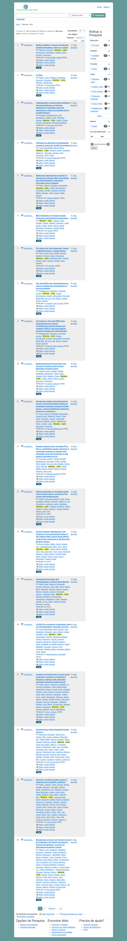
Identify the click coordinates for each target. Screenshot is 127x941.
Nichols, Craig (41, 877)
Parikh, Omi (55, 812)
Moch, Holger (48, 261)
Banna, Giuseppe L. (43, 855)
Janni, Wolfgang (60, 504)
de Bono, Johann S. (62, 760)
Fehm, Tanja (64, 499)
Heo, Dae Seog (47, 552)
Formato (93, 64)
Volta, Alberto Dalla (59, 687)
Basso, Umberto (42, 857)
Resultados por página (72, 32)
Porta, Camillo (60, 461)
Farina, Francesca (43, 639)
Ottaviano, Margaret (57, 78)
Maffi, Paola (43, 584)
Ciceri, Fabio (49, 155)
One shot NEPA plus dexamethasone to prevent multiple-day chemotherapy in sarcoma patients (52, 285)
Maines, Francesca (43, 707)
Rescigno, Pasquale (44, 80)
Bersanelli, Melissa (59, 123)
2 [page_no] (44, 909)
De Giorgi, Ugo (46, 862)
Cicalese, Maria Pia (43, 642)
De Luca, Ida (50, 298)
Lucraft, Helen (60, 554)
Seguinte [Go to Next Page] (52, 909)
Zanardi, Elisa (58, 228)
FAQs (85, 930)
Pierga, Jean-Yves (43, 511)
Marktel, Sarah (55, 150)
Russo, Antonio (42, 301)
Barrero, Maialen (57, 739)
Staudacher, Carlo (53, 599)
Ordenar (70, 38)
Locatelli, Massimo (56, 644)
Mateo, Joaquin (45, 785)
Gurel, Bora (60, 735)
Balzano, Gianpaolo (57, 584)
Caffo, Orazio (54, 193)
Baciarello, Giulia (59, 855)
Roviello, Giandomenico (48, 115)
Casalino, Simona (58, 190)
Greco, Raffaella (42, 644)
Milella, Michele (42, 193)
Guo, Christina (62, 747)
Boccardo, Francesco (44, 228)
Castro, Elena (47, 226)
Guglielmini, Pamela (44, 689)
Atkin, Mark (53, 795)
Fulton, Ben (51, 807)
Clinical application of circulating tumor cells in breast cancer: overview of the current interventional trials (52, 494)
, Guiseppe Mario (49, 258)
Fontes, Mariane (42, 805)
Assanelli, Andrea (63, 649)
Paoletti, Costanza (57, 506)
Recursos (94, 40)
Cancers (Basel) (52, 198)
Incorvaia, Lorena (46, 459)
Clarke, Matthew (42, 795)
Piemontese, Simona (44, 637)
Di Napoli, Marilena (49, 865)
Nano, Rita (54, 587)
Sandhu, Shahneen (58, 815)
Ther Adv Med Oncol (54, 429)
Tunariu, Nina (41, 807)
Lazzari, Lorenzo (57, 639)
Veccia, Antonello (42, 709)
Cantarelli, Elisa (49, 594)
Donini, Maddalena (57, 709)
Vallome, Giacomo (56, 223)
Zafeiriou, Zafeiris (60, 802)
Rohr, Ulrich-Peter (46, 253)
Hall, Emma (50, 817)
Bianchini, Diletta (49, 742)
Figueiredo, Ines (49, 752)
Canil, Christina (55, 857)
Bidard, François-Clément (49, 499)
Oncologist (50, 85)
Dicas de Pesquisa (90, 925)
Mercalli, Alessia (55, 589)
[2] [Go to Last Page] (61, 909)
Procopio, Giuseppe (50, 702)
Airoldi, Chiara (61, 120)
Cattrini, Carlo (60, 53)
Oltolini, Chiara (63, 632)
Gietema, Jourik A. (51, 867)
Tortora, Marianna (59, 852)
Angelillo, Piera (42, 634)
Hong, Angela (41, 557)
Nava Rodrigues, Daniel (45, 792)
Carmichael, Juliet (49, 747)
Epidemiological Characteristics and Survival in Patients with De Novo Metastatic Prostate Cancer (51, 366)
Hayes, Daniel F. (49, 509)
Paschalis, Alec (42, 750)
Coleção (93, 51)
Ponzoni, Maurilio (42, 587)
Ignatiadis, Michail (43, 501)
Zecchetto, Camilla (43, 190)
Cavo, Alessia (44, 414)
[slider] (92, 144)
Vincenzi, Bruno (47, 885)
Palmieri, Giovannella (44, 83)
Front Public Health (53, 57)
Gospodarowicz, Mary (48, 547)
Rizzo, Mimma (41, 466)
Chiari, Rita (40, 694)
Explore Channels (59, 930)
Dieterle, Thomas (42, 256)
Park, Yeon (58, 552)
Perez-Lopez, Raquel (58, 805)
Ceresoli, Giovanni (62, 692)
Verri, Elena (47, 704)
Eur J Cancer (51, 712)
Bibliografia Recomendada (62, 932)
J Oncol (49, 231)
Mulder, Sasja (59, 875)
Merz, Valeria (44, 185)
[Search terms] (42, 15)
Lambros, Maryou (63, 752)
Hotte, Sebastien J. (47, 870)
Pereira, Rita (41, 737)
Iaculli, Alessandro (48, 697)
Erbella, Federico (58, 642)
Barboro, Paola (53, 376)
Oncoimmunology (53, 474)
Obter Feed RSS (47, 914)
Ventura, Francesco (43, 55)
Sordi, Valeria (65, 587)
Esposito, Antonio (49, 592)
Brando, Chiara (63, 464)
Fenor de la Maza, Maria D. (46, 745)
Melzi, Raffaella (42, 589)
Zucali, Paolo (57, 689)
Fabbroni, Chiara (54, 416)
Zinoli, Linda (58, 374)
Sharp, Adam (54, 750)
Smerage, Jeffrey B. (58, 501)
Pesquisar (98, 15)
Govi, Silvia (62, 547)
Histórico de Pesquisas (29, 925)
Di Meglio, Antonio (48, 419)
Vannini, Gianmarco (43, 123)
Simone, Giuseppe (50, 882)
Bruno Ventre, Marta (47, 544)
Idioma (107, 7)
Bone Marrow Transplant (56, 654)
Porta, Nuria (60, 757)
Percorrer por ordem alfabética (63, 927)
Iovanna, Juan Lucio (44, 471)
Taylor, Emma (49, 554)
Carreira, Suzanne (47, 760)
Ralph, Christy (56, 810)
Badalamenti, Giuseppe (48, 291)
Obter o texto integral (45, 60)
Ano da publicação (98, 132)
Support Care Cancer (54, 303)
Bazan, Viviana (61, 298)
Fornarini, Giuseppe (53, 694)
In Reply (39, 75)
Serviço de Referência (92, 927)
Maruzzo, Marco (62, 697)
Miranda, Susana (42, 755)
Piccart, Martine (63, 509)
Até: (102, 137)
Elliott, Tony (46, 815)
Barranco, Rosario (46, 50)
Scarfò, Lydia (52, 557)
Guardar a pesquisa (25, 916)
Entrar (98, 7)
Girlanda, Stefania (60, 637)
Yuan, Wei (60, 817)
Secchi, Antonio (60, 602)
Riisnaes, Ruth (48, 757)
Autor (18, 24)
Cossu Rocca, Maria (50, 860)
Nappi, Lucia (44, 78)
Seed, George (57, 785)
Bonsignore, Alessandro (45, 53)
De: (92, 137)
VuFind (21, 7)
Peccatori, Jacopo (51, 153)
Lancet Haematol (53, 158)
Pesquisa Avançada (27, 927)
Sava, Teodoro (50, 880)
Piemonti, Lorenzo (43, 604)
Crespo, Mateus (53, 737)
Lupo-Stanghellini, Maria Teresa (51, 148)
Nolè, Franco (53, 877)
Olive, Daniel (41, 464)
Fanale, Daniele (60, 459)
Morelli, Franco (54, 699)
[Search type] (80, 15)
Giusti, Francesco (57, 256)
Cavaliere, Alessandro (58, 185)
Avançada (20, 19)
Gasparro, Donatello (58, 684)
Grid (82, 41)
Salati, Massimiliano (57, 188)
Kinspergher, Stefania (61, 704)
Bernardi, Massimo (43, 597)
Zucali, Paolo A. (61, 885)
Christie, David (50, 559)
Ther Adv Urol (51, 125)
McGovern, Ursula (43, 810)
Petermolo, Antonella (44, 802)
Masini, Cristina (42, 699)
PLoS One (50, 266)
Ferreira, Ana (55, 755)
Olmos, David (59, 226)
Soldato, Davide (42, 223)
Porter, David (55, 549)
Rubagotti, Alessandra (44, 374)
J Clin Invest (51, 822)
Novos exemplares (59, 935)
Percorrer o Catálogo (60, 925)
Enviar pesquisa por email (71, 914)
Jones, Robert (62, 807)
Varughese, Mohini (43, 812)
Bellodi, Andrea (50, 421)
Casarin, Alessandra (54, 296)
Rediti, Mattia (45, 739)
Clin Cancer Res (52, 762)
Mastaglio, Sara (51, 632)
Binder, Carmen (60, 253)
